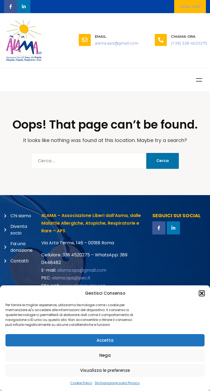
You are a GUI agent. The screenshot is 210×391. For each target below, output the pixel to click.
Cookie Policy (81, 383)
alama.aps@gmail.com (116, 43)
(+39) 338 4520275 (189, 43)
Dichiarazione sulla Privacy (117, 383)
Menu (199, 80)
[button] (202, 293)
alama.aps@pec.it (71, 278)
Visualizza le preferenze (105, 370)
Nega (105, 355)
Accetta (105, 340)
